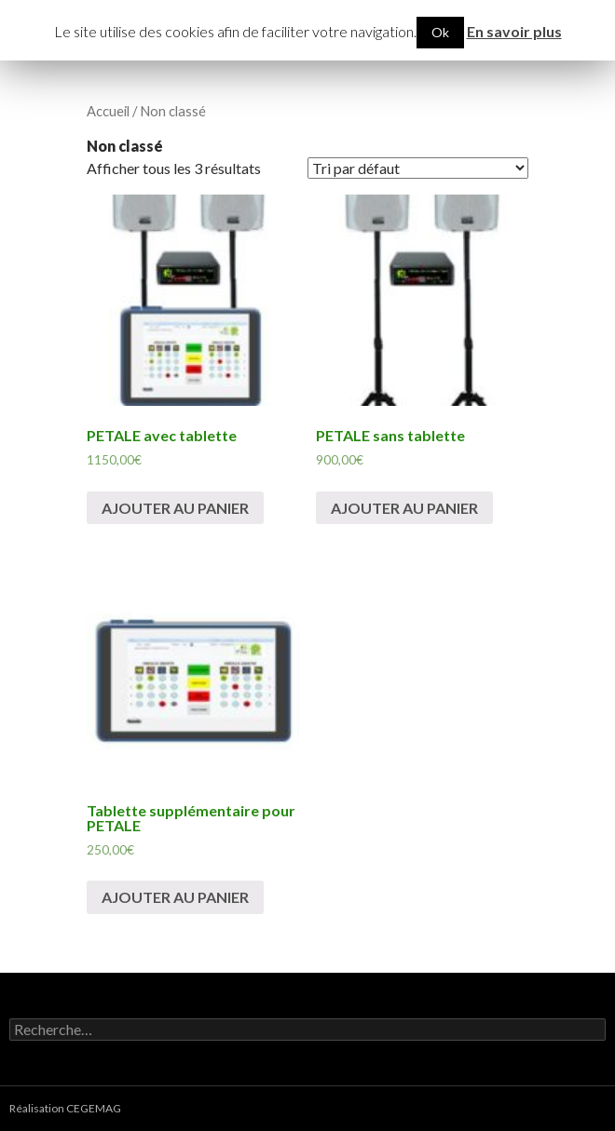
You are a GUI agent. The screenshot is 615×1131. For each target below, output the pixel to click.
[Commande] (418, 168)
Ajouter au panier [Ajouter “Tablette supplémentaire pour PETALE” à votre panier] (175, 897)
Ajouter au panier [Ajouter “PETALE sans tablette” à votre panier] (404, 508)
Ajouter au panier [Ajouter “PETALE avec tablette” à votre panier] (175, 508)
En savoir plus (514, 31)
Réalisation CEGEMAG (65, 1108)
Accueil (108, 110)
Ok (440, 32)
